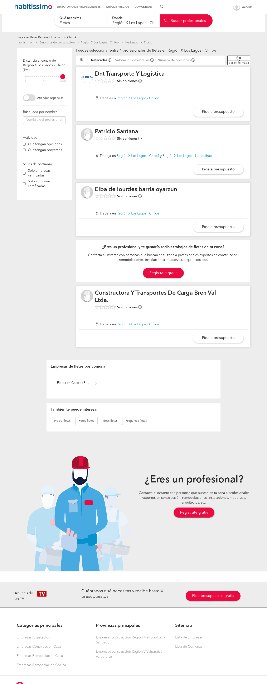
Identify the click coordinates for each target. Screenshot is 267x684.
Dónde (117, 18)
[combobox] (80, 20)
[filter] (44, 76)
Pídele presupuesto (218, 112)
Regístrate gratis (194, 512)
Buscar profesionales (185, 21)
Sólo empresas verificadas (39, 173)
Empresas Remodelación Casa (40, 656)
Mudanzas (131, 42)
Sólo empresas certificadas (39, 184)
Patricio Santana (116, 132)
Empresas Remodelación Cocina (41, 665)
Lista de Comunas (188, 646)
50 (44, 81)
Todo (63, 81)
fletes (62, 420)
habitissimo (24, 42)
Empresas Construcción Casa (39, 646)
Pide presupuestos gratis (213, 596)
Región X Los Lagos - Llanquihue (187, 156)
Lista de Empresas (189, 637)
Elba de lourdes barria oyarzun (136, 190)
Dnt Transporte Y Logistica (130, 74)
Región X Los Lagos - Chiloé (100, 42)
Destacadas (98, 60)
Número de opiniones (174, 60)
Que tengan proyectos (45, 150)
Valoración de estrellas (132, 60)
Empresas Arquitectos (33, 637)
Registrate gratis (163, 273)
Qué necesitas (70, 18)
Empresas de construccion (57, 42)
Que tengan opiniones (45, 144)
